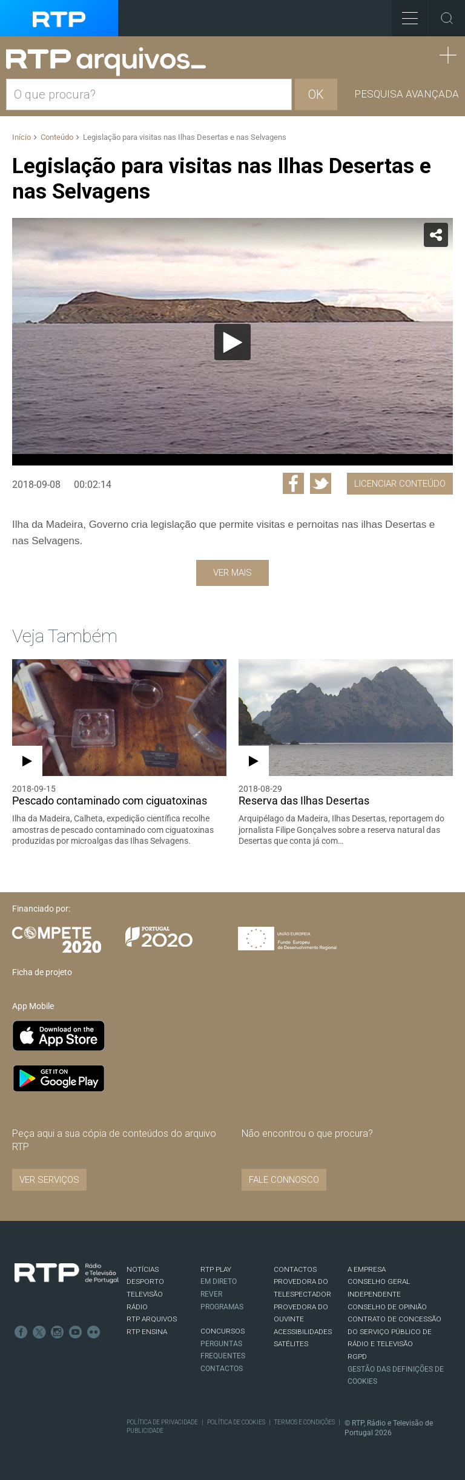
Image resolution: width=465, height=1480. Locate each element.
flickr (94, 1332)
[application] (232, 341)
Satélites (291, 1344)
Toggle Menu (405, 14)
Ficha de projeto (42, 972)
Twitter (39, 1332)
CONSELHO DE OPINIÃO (387, 1307)
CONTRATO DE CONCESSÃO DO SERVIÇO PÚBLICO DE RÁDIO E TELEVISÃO (394, 1331)
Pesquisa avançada (406, 94)
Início (21, 137)
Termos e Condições (304, 1422)
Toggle (447, 18)
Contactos (221, 1368)
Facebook (21, 1332)
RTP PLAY (215, 1269)
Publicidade (145, 1430)
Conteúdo (57, 137)
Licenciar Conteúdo (400, 483)
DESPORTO (145, 1281)
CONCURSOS (222, 1331)
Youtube (75, 1332)
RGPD (357, 1356)
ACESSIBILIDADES (303, 1331)
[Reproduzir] (232, 342)
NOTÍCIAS (143, 1269)
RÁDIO (137, 1307)
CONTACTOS (295, 1269)
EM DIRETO (218, 1281)
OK (316, 94)
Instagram (57, 1332)
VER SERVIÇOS (49, 1179)
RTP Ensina (147, 1331)
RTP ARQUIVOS (152, 1319)
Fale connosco (284, 1179)
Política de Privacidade (162, 1422)
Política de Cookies (236, 1422)
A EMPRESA (367, 1269)
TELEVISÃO (145, 1294)
